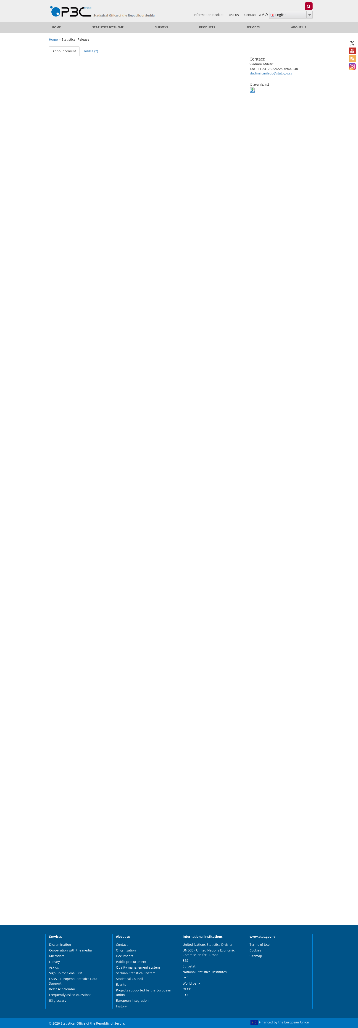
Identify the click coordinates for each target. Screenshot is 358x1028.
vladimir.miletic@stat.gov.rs (271, 73)
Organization (126, 950)
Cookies (255, 950)
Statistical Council (129, 979)
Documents (124, 956)
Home (56, 27)
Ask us (234, 15)
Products (207, 27)
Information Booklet (208, 15)
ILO (185, 995)
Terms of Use (260, 944)
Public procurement (131, 961)
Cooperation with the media (70, 950)
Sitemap (256, 956)
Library (54, 961)
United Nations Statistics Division (208, 944)
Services (253, 27)
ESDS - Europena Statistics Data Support (73, 981)
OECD (187, 989)
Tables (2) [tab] (91, 51)
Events (121, 984)
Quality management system (138, 967)
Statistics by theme (108, 27)
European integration (132, 1000)
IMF (185, 977)
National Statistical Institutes (205, 972)
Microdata (57, 956)
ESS (185, 960)
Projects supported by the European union (143, 992)
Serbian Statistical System (135, 973)
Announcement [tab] (64, 51)
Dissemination (60, 944)
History (121, 1006)
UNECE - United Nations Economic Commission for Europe (209, 952)
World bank (191, 983)
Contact (250, 15)
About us (298, 27)
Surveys (161, 27)
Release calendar (62, 989)
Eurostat (189, 966)
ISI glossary (57, 1000)
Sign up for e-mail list (65, 973)
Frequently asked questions (70, 995)
